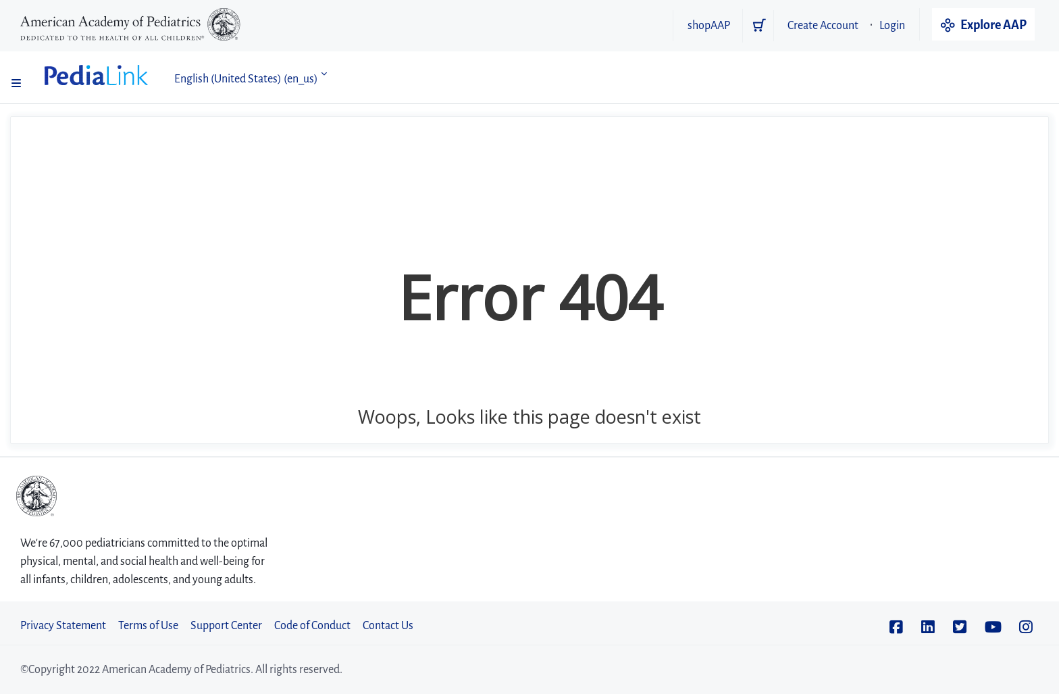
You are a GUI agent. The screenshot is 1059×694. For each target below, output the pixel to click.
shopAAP (709, 26)
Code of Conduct (312, 626)
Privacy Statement (63, 626)
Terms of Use (148, 626)
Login (892, 26)
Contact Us (388, 626)
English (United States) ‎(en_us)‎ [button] (246, 79)
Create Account (822, 26)
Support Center (226, 626)
